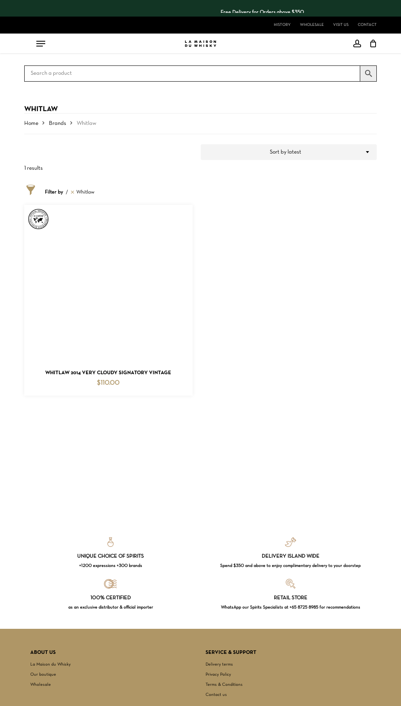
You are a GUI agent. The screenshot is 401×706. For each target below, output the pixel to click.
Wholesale (40, 685)
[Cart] (371, 43)
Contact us (216, 695)
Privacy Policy (218, 674)
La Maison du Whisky (50, 664)
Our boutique (43, 674)
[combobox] (289, 152)
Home (31, 123)
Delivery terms (219, 664)
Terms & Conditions (224, 685)
